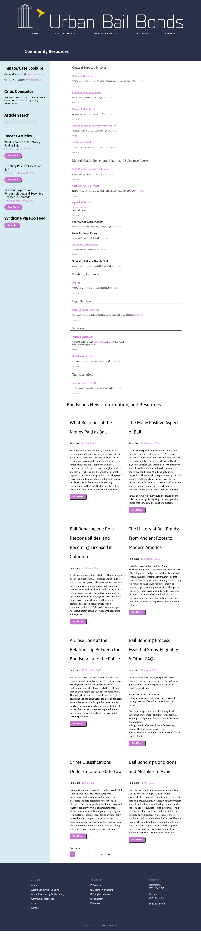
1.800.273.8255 (99, 342)
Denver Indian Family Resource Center (94, 125)
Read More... (13, 155)
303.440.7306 (115, 361)
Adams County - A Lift (84, 383)
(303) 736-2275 (156, 894)
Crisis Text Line (21, 100)
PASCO (76, 282)
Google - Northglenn (103, 895)
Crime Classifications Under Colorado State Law (92, 771)
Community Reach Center (86, 92)
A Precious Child (81, 142)
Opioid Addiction (82, 202)
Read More (78, 497)
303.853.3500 (107, 97)
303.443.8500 (116, 266)
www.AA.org (101, 249)
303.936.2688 (108, 114)
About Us (35, 909)
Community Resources (42, 904)
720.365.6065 (104, 238)
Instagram (98, 904)
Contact (35, 913)
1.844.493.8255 (139, 81)
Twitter (96, 909)
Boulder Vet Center (83, 356)
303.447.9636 (117, 388)
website (75, 86)
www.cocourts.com (33, 79)
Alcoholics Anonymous (85, 244)
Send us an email (157, 909)
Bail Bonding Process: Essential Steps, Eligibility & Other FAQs (155, 649)
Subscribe (12, 225)
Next (108, 860)
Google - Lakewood (102, 900)
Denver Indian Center (84, 109)
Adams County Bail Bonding (45, 895)
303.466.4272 (112, 147)
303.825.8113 (108, 174)
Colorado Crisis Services (85, 75)
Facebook (98, 891)
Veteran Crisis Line (82, 336)
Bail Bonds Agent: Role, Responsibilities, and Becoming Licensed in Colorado (23, 193)
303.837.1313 (138, 315)
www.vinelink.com (36, 74)
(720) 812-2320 (156, 903)
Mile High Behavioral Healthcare (90, 169)
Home (34, 891)
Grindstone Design (109, 931)
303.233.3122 (114, 288)
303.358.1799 (116, 226)
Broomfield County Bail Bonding (47, 900)
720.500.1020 (112, 131)
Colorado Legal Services (85, 309)
